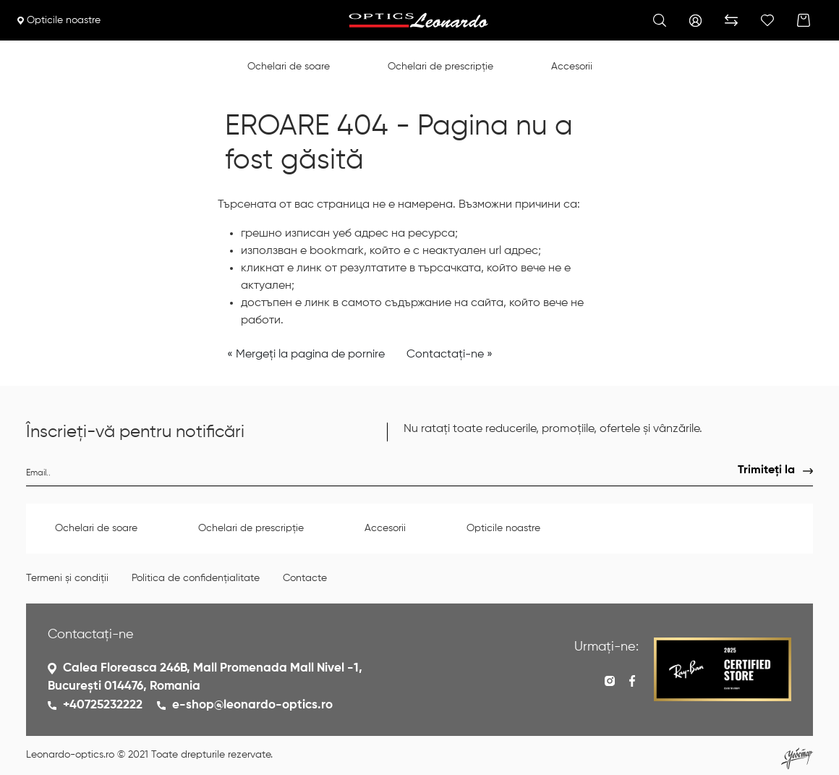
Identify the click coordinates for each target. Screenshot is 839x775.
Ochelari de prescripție (440, 67)
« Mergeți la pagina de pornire (306, 354)
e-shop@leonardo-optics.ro (252, 705)
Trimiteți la (766, 470)
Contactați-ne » (449, 354)
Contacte (305, 578)
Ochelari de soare (288, 67)
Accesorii (571, 67)
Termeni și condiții (67, 578)
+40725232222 (102, 705)
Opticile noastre (59, 20)
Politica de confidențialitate (196, 578)
